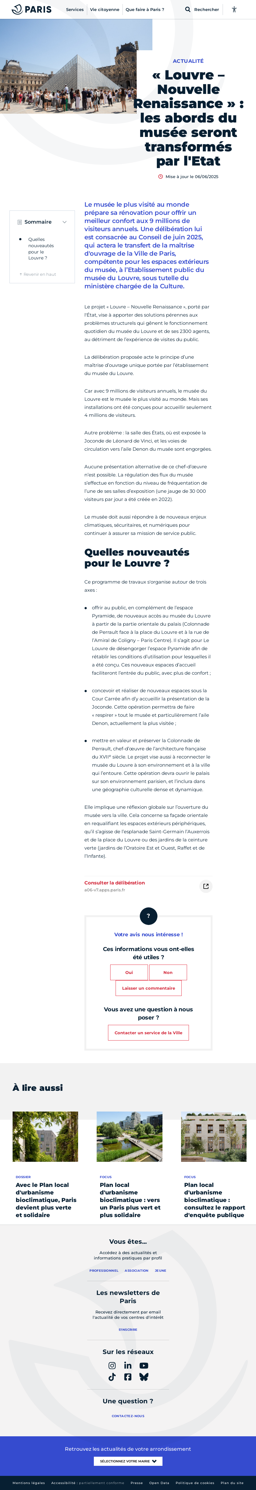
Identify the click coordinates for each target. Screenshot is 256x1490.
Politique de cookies (195, 1483)
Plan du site (232, 1483)
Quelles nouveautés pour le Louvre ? (41, 249)
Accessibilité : (87, 1483)
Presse (137, 1483)
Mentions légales (29, 1483)
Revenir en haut (40, 274)
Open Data (159, 1483)
